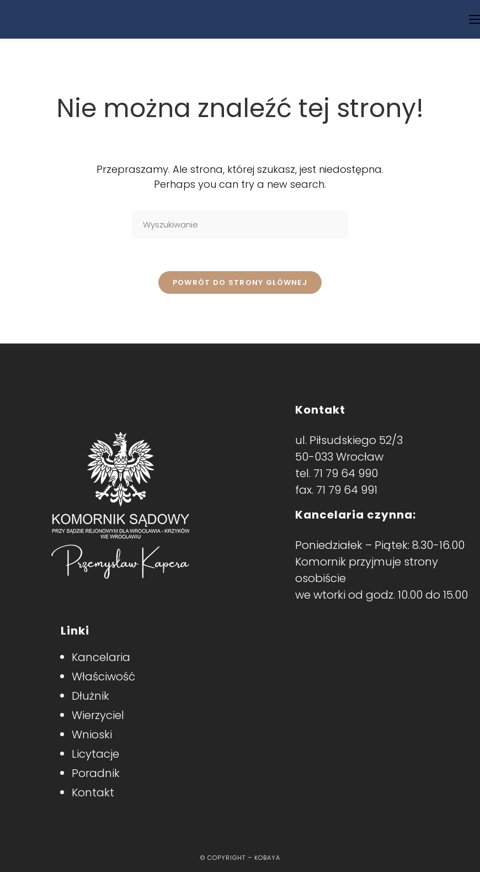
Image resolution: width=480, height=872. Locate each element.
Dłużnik (90, 696)
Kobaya (267, 857)
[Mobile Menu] (474, 19)
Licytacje (95, 754)
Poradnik (96, 773)
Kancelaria (101, 657)
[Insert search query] (240, 224)
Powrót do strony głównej (240, 282)
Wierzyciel (98, 715)
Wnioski (92, 734)
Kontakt (93, 792)
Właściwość (103, 676)
